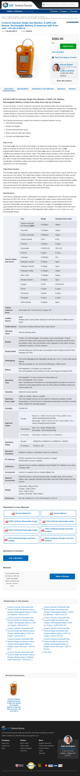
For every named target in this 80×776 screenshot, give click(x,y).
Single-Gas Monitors (13, 17)
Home (3, 17)
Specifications (22, 89)
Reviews (72, 89)
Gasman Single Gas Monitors (37, 17)
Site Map (42, 753)
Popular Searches (45, 743)
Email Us (63, 75)
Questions (61, 89)
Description (9, 89)
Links (41, 751)
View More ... (48, 652)
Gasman (23, 17)
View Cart (23, 751)
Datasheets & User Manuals (43, 89)
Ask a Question (58, 52)
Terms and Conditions (46, 746)
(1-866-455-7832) (28, 11)
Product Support (26, 748)
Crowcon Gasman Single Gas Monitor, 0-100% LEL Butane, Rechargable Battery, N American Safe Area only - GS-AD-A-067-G (14, 705)
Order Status (24, 746)
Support (63, 11)
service (53, 11)
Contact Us (5, 746)
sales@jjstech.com (32, 736)
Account (72, 11)
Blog (3, 748)
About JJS (5, 743)
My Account (24, 743)
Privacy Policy (44, 748)
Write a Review (62, 576)
